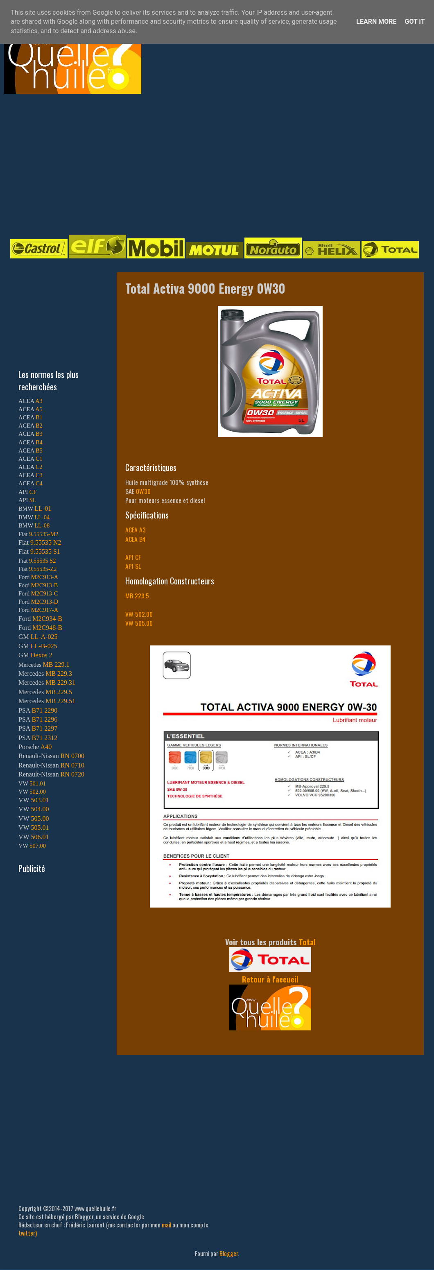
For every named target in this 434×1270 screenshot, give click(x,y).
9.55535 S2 (42, 560)
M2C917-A (44, 610)
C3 (39, 475)
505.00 (40, 818)
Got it (415, 21)
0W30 (143, 491)
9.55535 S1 (45, 551)
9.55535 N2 (45, 542)
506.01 (40, 836)
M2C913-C (44, 593)
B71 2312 (44, 737)
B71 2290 (44, 710)
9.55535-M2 (44, 534)
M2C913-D (44, 601)
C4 (39, 483)
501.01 (37, 783)
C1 (39, 458)
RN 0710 (72, 765)
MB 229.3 (58, 673)
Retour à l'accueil (270, 979)
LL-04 (42, 517)
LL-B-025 (44, 646)
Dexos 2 (41, 655)
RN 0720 (72, 774)
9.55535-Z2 (43, 569)
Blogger (228, 1253)
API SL (133, 566)
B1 (39, 417)
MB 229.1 (56, 664)
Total (307, 941)
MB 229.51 (60, 700)
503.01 (40, 800)
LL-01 (42, 508)
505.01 (40, 827)
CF (33, 492)
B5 (39, 450)
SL (32, 500)
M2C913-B (44, 585)
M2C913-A (44, 577)
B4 (39, 442)
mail (166, 1224)
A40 (46, 746)
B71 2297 (44, 728)
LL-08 (42, 525)
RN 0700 (72, 755)
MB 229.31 (60, 682)
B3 (39, 433)
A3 (39, 401)
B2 (39, 425)
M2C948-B (47, 627)
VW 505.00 (139, 623)
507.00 (37, 845)
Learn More (376, 21)
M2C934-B (47, 618)
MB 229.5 (137, 595)
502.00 (37, 791)
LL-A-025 (44, 636)
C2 (39, 467)
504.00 (40, 809)
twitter (26, 1233)
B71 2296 (44, 719)
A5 (39, 409)
